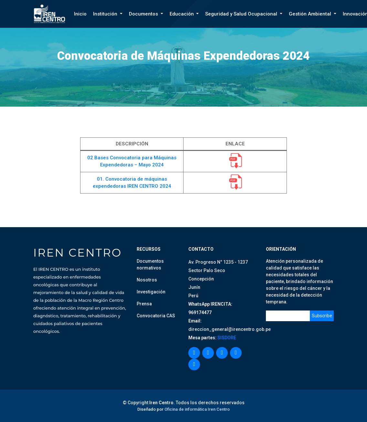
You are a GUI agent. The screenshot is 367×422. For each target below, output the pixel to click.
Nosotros (147, 279)
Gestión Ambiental (310, 14)
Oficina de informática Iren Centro (197, 409)
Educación (182, 14)
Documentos (144, 14)
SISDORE (226, 337)
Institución (106, 14)
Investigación (151, 291)
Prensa (144, 303)
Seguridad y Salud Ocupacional (241, 14)
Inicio (80, 14)
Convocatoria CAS (156, 315)
